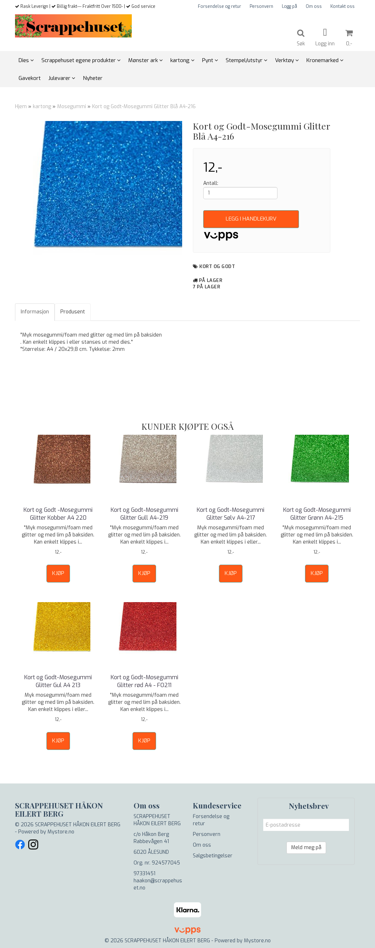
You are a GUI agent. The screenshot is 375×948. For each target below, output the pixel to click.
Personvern (261, 6)
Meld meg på (306, 847)
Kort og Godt (217, 266)
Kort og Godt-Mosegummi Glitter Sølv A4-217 (230, 513)
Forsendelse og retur (219, 6)
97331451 (144, 873)
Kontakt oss (342, 6)
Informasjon (35, 311)
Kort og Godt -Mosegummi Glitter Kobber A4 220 (58, 513)
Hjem (21, 106)
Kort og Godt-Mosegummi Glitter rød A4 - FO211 (144, 681)
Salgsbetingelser (212, 855)
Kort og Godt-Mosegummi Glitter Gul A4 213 (58, 681)
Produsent (72, 311)
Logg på (289, 6)
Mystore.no (61, 831)
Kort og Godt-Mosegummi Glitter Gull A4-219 (144, 513)
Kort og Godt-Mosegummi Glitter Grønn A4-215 (317, 513)
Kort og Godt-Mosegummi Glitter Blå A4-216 (144, 106)
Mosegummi (71, 106)
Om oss (314, 6)
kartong (42, 106)
